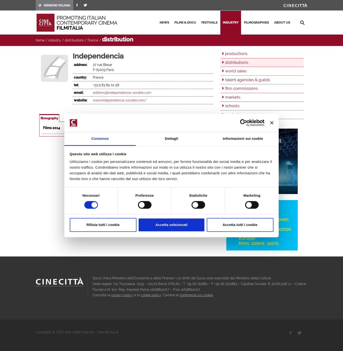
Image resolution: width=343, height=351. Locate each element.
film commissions (241, 88)
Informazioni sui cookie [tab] (243, 138)
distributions (74, 40)
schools (232, 105)
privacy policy (122, 295)
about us (282, 22)
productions (236, 53)
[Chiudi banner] (271, 123)
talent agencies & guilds (247, 79)
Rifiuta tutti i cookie (103, 225)
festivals (209, 22)
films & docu (185, 22)
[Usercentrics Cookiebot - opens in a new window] (243, 122)
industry (231, 22)
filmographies (256, 22)
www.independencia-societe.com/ (119, 100)
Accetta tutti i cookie (239, 225)
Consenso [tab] (100, 138)
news (164, 22)
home (40, 40)
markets (232, 97)
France (93, 40)
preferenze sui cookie (196, 295)
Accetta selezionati (171, 225)
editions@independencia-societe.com (122, 93)
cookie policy (151, 295)
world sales (236, 71)
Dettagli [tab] (171, 138)
